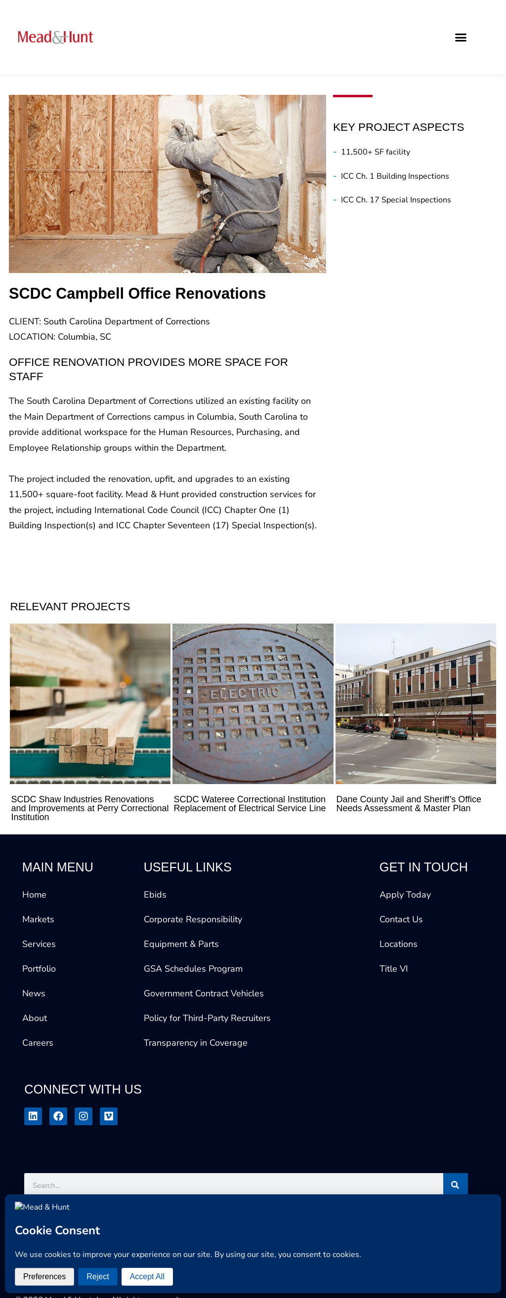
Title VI (394, 969)
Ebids (155, 895)
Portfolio (39, 969)
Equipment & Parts (181, 944)
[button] (461, 37)
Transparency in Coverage (196, 1043)
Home (34, 895)
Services (39, 944)
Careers (37, 1043)
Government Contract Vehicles (204, 993)
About (34, 1018)
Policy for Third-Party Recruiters (207, 1018)
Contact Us (401, 919)
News (33, 993)
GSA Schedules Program (193, 969)
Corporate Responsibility (193, 919)
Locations (399, 944)
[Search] (455, 1185)
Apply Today (405, 895)
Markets (38, 919)
